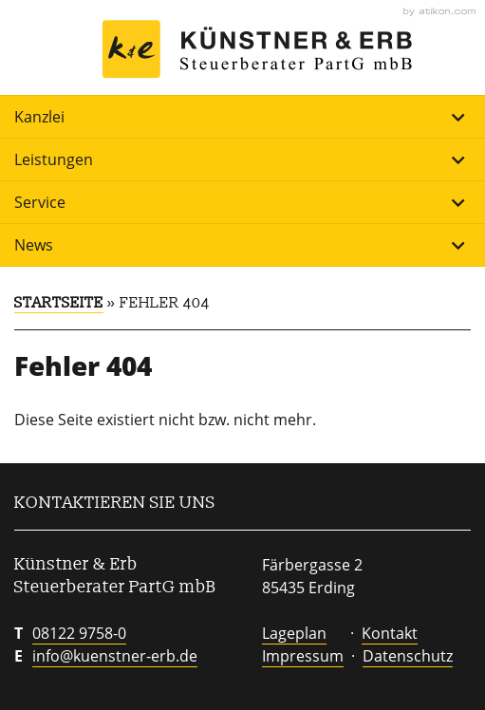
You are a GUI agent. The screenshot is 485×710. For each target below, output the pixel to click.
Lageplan (294, 633)
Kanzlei (242, 117)
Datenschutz (408, 655)
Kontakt (390, 633)
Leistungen (242, 159)
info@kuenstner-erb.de (114, 655)
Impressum (303, 655)
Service (242, 202)
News (242, 245)
